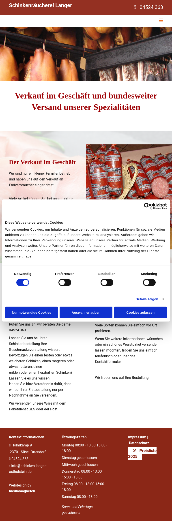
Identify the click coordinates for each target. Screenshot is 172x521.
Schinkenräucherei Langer (40, 5)
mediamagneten (22, 491)
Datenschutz (139, 443)
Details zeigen (146, 299)
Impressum (137, 437)
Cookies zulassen (140, 312)
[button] (142, 453)
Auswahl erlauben (86, 312)
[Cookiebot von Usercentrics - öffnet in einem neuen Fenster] (147, 206)
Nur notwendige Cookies (31, 312)
